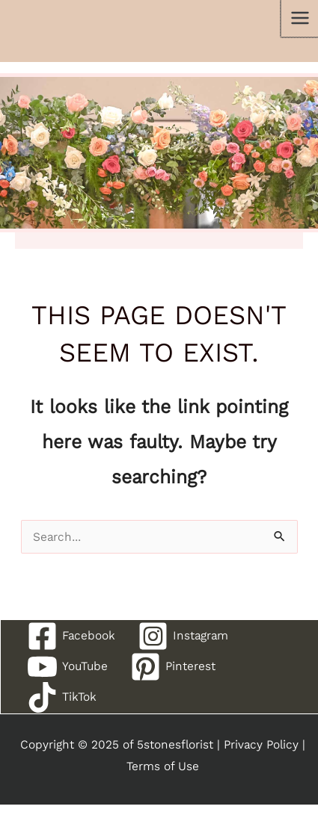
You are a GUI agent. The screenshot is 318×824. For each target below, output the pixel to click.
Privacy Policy (261, 744)
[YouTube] (67, 666)
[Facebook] (71, 636)
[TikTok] (62, 697)
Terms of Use (162, 766)
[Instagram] (183, 636)
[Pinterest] (172, 666)
